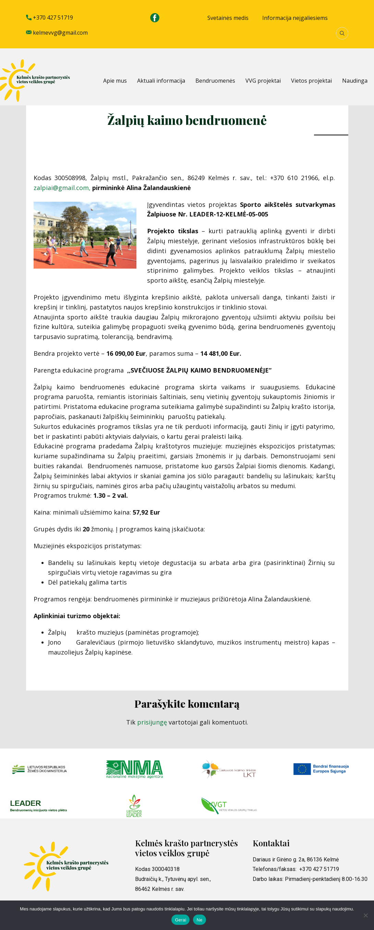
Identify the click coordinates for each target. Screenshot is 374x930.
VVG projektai (263, 80)
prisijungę (152, 722)
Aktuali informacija (161, 80)
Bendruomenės (215, 80)
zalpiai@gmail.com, (62, 188)
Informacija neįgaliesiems (295, 18)
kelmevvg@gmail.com (57, 33)
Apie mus (115, 80)
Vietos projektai (311, 80)
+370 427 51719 (49, 18)
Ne (199, 919)
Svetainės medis (228, 18)
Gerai (180, 919)
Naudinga (354, 80)
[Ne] (365, 915)
